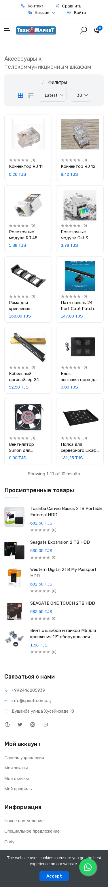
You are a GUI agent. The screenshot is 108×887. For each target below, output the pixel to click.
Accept (54, 876)
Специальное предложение (32, 831)
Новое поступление (24, 820)
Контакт (32, 5)
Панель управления (24, 757)
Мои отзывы (16, 778)
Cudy (9, 841)
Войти (76, 12)
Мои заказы (16, 767)
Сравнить (68, 5)
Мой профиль (18, 788)
